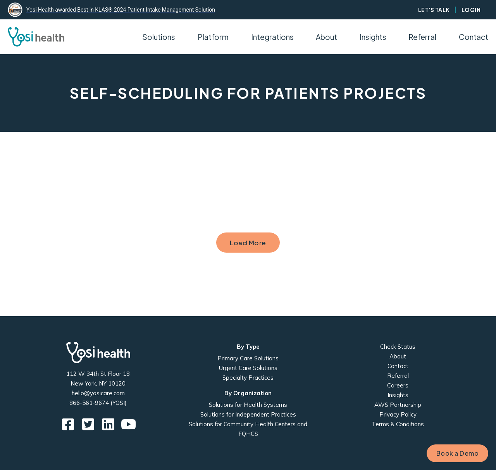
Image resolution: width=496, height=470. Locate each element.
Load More (248, 242)
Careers (397, 385)
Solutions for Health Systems (248, 404)
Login (471, 10)
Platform (213, 36)
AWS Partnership (397, 404)
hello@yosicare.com (98, 393)
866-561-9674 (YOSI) (98, 402)
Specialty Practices (248, 377)
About (397, 356)
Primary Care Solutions (248, 358)
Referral (422, 36)
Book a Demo (457, 453)
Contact (473, 36)
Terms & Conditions (398, 424)
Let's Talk (434, 10)
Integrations (272, 36)
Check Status (397, 346)
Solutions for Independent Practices (248, 414)
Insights (373, 36)
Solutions (158, 36)
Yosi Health (98, 352)
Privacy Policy (398, 414)
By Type (248, 346)
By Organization (248, 393)
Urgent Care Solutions (248, 368)
